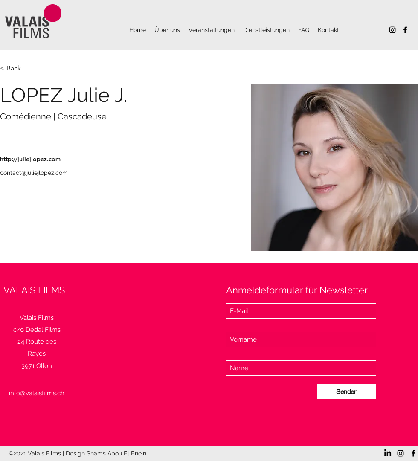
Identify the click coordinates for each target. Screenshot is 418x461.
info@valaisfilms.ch (36, 393)
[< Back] (17, 68)
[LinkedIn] (387, 453)
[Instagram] (392, 30)
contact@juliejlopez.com (34, 172)
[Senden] (346, 391)
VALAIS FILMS (34, 290)
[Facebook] (405, 30)
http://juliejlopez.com (30, 159)
